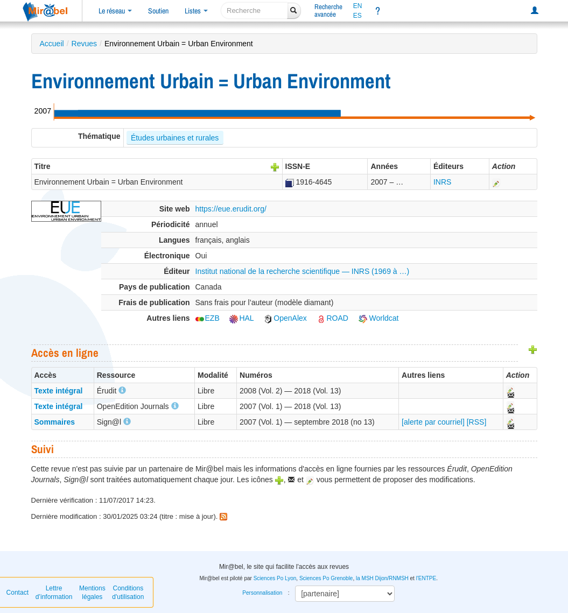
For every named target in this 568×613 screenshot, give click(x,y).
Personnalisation (262, 593)
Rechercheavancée (328, 10)
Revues (84, 43)
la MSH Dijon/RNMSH (382, 578)
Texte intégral (58, 390)
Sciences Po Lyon (275, 578)
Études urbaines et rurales (175, 137)
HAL (241, 318)
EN (357, 6)
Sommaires (54, 422)
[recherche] (254, 10)
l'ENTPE (426, 578)
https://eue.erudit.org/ (231, 209)
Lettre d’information (54, 592)
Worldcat (379, 318)
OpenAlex (285, 318)
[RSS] (477, 422)
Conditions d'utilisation (128, 592)
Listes (196, 11)
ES (357, 15)
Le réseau (115, 11)
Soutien (158, 11)
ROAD (332, 318)
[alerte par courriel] (433, 422)
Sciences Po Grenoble (326, 578)
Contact (17, 592)
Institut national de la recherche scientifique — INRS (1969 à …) (302, 271)
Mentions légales (92, 592)
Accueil (52, 43)
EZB (207, 318)
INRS (442, 182)
